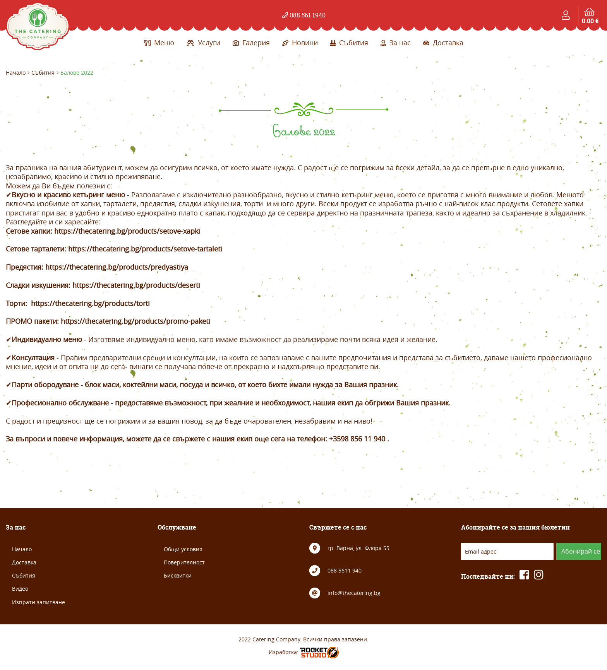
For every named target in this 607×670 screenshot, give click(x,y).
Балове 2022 (76, 72)
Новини (300, 42)
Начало (16, 72)
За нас (396, 42)
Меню (159, 42)
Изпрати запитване (38, 602)
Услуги (203, 42)
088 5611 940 (345, 570)
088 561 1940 (304, 15)
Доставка (443, 42)
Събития (349, 42)
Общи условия (183, 549)
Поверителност (184, 562)
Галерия (251, 42)
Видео (20, 588)
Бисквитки (178, 575)
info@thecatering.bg (354, 593)
